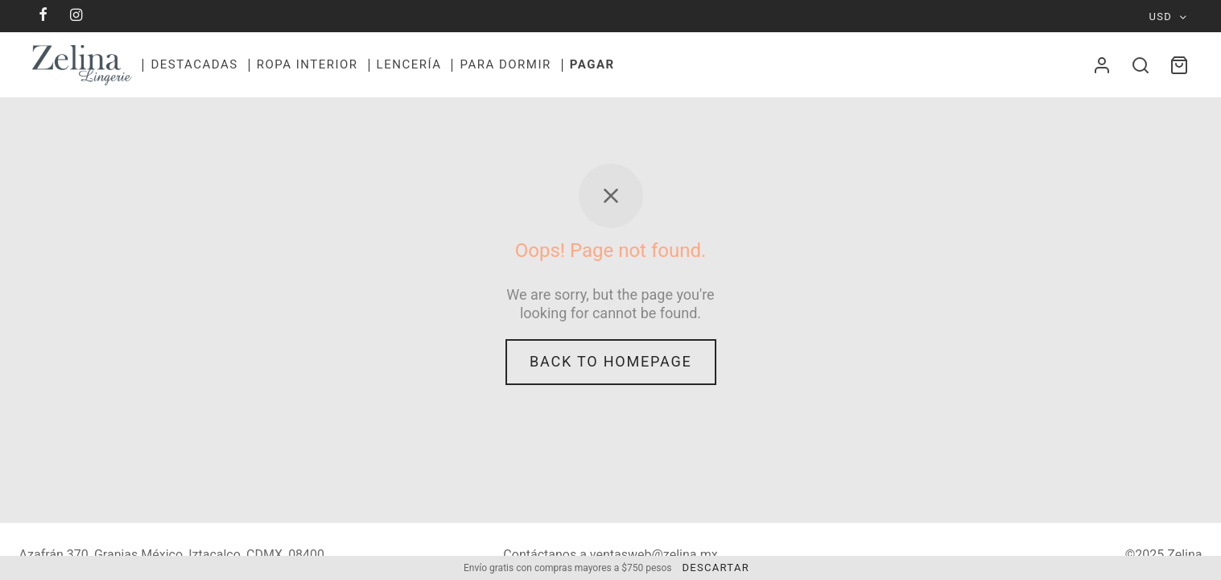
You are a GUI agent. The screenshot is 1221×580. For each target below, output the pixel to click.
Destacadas (194, 64)
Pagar (592, 64)
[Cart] (1179, 65)
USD (1161, 16)
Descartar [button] (715, 567)
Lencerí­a (409, 64)
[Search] (1140, 65)
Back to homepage (611, 365)
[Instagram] (77, 16)
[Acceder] (1102, 65)
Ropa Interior (307, 64)
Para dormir (505, 64)
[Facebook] (44, 16)
